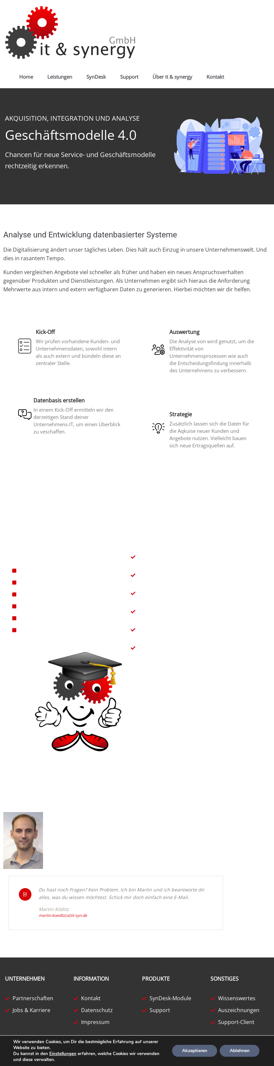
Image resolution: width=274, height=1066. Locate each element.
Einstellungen (62, 1054)
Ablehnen (240, 1050)
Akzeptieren (194, 1050)
